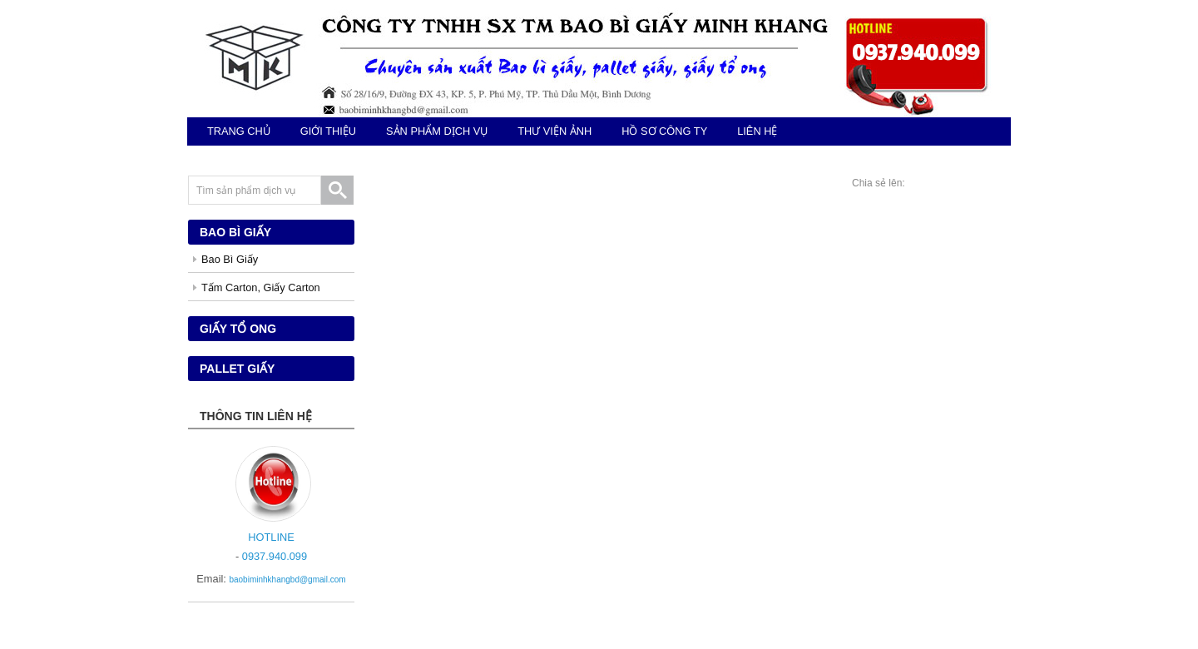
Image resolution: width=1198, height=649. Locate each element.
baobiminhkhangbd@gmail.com (287, 579)
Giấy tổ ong (238, 328)
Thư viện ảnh (554, 131)
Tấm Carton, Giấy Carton (260, 287)
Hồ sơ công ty (664, 131)
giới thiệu (328, 131)
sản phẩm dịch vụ (437, 131)
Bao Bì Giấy (229, 259)
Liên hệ (757, 131)
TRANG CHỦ (238, 131)
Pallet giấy (237, 368)
